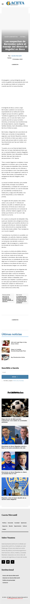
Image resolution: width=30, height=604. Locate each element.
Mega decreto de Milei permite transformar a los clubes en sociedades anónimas (14, 420)
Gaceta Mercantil (16, 56)
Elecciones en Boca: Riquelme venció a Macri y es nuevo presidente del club (14, 447)
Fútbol (23, 36)
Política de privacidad (18, 380)
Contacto (5, 582)
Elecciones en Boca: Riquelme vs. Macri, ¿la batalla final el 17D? (14, 472)
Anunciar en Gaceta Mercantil (11, 578)
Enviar (15, 377)
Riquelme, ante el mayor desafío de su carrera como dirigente (14, 498)
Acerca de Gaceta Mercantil (11, 575)
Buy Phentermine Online (18, 357)
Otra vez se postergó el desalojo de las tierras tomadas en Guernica (7, 299)
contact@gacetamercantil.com (15, 598)
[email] (15, 372)
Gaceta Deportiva (11, 36)
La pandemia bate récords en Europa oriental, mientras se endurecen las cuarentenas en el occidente (21, 299)
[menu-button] (3, 4)
